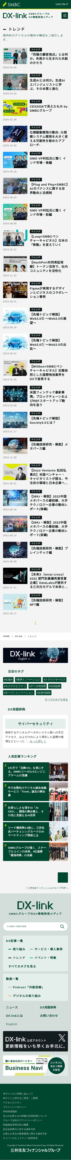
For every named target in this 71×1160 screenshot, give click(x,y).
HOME (6, 636)
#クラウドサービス (54, 679)
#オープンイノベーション (19, 692)
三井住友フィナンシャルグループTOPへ (48, 888)
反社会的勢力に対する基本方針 (19, 1129)
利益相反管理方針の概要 (16, 1124)
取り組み (19, 949)
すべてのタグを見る (56, 699)
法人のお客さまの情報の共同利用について (25, 1116)
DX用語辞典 (48, 1007)
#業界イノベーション (28, 679)
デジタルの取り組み (27, 996)
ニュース (12, 1007)
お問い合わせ (49, 1015)
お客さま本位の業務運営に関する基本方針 (25, 1133)
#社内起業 (54, 686)
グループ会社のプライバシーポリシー (22, 1120)
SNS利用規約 (10, 1111)
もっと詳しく (38, 741)
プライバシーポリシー (14, 1107)
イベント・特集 (45, 957)
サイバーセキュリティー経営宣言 (20, 1138)
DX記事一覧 (14, 940)
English (11, 1024)
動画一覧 (12, 979)
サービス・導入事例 (48, 949)
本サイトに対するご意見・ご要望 (20, 1098)
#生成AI (8, 679)
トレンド (19, 957)
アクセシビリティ (12, 1102)
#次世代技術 (44, 692)
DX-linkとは (14, 1015)
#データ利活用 (37, 686)
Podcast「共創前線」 (29, 987)
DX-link (18, 636)
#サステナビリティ (15, 686)
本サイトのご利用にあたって (18, 1093)
